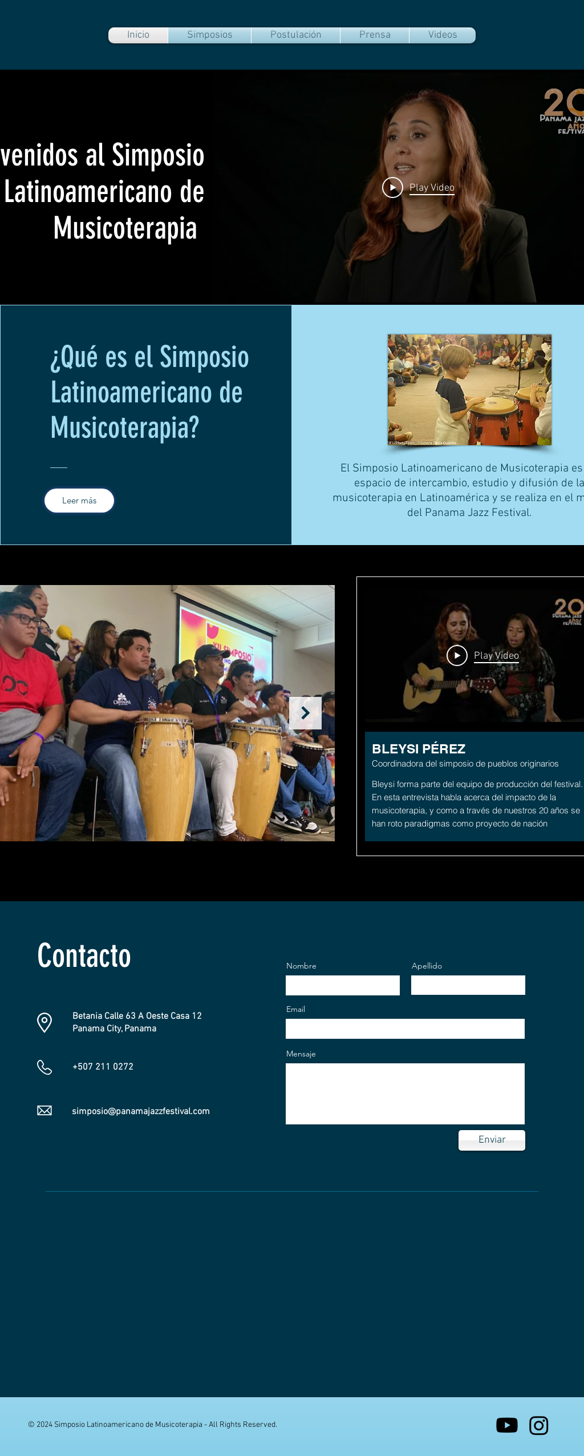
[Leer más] (79, 501)
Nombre (301, 966)
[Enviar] (492, 1140)
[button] (209, 35)
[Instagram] (538, 1425)
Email (295, 1009)
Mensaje (301, 1054)
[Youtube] (507, 1425)
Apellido (427, 966)
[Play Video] (418, 187)
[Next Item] (305, 713)
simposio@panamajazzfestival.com (141, 1112)
